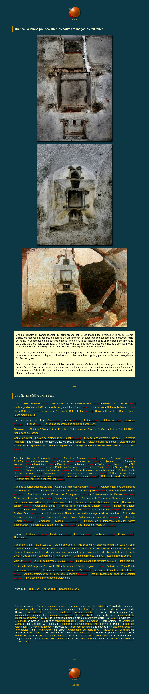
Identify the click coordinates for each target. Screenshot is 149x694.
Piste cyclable (104, 635)
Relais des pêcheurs (80, 626)
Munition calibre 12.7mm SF (89, 555)
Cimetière (125, 629)
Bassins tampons (88, 621)
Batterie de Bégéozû (82, 476)
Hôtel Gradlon (45, 629)
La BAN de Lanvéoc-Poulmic (53, 561)
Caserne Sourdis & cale (45, 509)
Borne (115, 502)
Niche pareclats (110, 513)
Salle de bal (34, 612)
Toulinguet (105, 534)
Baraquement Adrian (66, 498)
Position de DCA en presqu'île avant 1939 (37, 566)
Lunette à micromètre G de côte (102, 438)
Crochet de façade (41, 626)
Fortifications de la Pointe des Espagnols (57, 494)
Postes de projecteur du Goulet (58, 438)
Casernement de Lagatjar (32, 498)
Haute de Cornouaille (116, 458)
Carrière (86, 498)
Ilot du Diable (107, 509)
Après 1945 (50, 588)
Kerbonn (90, 461)
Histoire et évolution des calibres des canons (48, 552)
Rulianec (33, 424)
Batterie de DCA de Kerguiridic (83, 566)
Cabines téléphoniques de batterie (33, 486)
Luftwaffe (85, 632)
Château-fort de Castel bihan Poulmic (75, 403)
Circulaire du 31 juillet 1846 (30, 429)
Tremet (85, 464)
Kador (90, 420)
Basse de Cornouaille (43, 458)
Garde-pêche (126, 411)
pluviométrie (22, 615)
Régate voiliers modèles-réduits (56, 635)
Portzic (121, 464)
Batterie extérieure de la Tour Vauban (40, 479)
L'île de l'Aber (112, 638)
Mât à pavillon (52, 513)
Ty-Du (104, 464)
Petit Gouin (102, 467)
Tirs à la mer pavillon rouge (81, 513)
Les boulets (29, 555)
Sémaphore (44, 521)
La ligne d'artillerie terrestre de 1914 (96, 561)
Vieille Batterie (26, 411)
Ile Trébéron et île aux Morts (111, 498)
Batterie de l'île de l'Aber (118, 476)
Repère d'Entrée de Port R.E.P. (53, 524)
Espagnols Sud (64, 445)
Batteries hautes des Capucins (48, 470)
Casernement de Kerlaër (113, 494)
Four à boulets (85, 552)
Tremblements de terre (50, 606)
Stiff (51, 445)
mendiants (87, 615)
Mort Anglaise (44, 461)
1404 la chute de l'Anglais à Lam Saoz (63, 407)
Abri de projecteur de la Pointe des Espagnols (55, 574)
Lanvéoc (83, 534)
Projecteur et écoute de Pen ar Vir (66, 570)
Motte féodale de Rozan (31, 403)
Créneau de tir (67, 505)
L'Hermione (98, 407)
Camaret (71, 420)
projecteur (112, 461)
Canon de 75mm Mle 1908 (110, 544)
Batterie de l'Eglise (48, 476)
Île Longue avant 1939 (59, 502)
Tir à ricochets (63, 555)
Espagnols (81, 445)
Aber (53, 420)
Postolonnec (110, 420)
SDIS (44, 618)
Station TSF (67, 521)
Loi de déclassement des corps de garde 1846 (70, 424)
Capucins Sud (127, 441)
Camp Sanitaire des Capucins (76, 486)
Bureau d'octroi (35, 632)
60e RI (114, 618)
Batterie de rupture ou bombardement (94, 470)
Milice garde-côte (25, 407)
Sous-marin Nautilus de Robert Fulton (67, 411)
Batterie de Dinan (120, 407)
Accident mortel (84, 612)
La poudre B (45, 555)
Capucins (21, 445)
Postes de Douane (57, 517)
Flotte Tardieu (126, 561)
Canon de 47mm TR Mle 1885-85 (32, 544)
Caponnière (20, 537)
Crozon (125, 534)
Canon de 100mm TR (61, 548)
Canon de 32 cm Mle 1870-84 (93, 548)
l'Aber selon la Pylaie (90, 638)
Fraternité (36, 534)
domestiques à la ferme (28, 609)
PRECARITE (109, 629)
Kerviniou (80, 441)
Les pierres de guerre (119, 555)
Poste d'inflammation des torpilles (94, 517)
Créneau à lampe (45, 505)
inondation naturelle (65, 621)
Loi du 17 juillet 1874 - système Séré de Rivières (78, 429)
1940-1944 (35, 588)
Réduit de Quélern (94, 505)
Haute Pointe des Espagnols (68, 467)
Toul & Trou (85, 635)
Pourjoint (35, 467)
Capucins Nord (37, 445)
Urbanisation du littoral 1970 (83, 629)
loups (87, 609)
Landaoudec (60, 534)
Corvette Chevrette (105, 411)
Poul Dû (22, 461)
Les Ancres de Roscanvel (97, 524)
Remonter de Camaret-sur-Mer (80, 623)
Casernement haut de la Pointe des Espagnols (74, 490)
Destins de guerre (69, 588)
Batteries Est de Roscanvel (86, 473)
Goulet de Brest (23, 438)
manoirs (21, 621)
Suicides (110, 609)
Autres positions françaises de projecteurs (47, 577)
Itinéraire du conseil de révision (86, 606)
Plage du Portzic (24, 635)
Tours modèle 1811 (24, 415)
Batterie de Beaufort (80, 458)
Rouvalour (53, 473)
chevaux (53, 609)
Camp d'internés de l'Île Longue (92, 502)
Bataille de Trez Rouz (119, 403)
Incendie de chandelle (61, 615)
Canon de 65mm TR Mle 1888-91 (73, 544)
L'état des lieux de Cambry (52, 638)
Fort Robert (79, 509)
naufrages (65, 612)
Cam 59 (22, 561)
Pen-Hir (65, 464)
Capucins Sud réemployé (102, 441)
